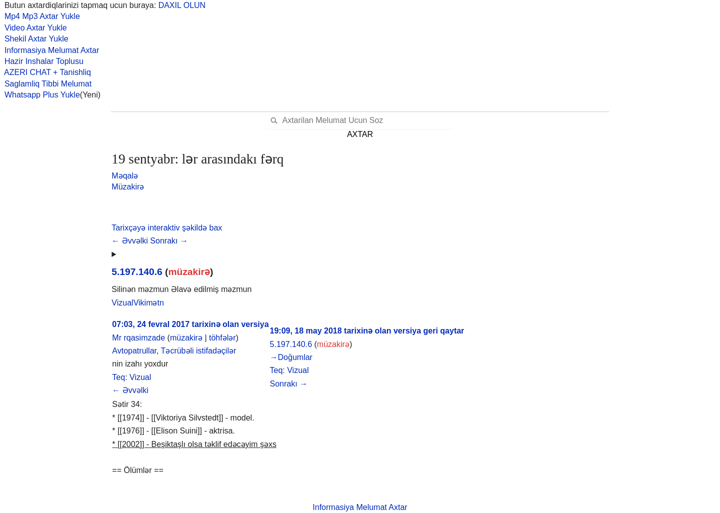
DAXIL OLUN (182, 5)
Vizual (140, 377)
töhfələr (222, 338)
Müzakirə (128, 186)
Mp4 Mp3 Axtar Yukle (40, 16)
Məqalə (125, 176)
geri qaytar (444, 330)
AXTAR (360, 134)
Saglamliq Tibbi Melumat (46, 84)
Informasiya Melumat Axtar (49, 50)
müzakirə (189, 271)
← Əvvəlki (131, 240)
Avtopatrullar (134, 350)
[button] (167, 228)
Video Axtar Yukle (33, 28)
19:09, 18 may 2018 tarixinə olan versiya (346, 330)
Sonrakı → (169, 240)
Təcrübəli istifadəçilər (198, 350)
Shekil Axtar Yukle (34, 38)
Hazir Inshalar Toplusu (42, 61)
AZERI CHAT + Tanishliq (45, 72)
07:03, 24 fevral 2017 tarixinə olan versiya (190, 324)
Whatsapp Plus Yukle (40, 94)
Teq (118, 377)
